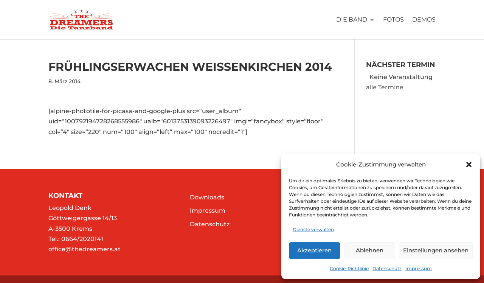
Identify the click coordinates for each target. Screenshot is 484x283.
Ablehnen (369, 250)
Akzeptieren (314, 250)
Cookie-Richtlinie (349, 268)
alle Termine (384, 87)
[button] (469, 164)
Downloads (207, 197)
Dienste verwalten (313, 229)
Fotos (393, 20)
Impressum (418, 268)
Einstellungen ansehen (435, 250)
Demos (424, 20)
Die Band (351, 20)
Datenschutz (387, 268)
